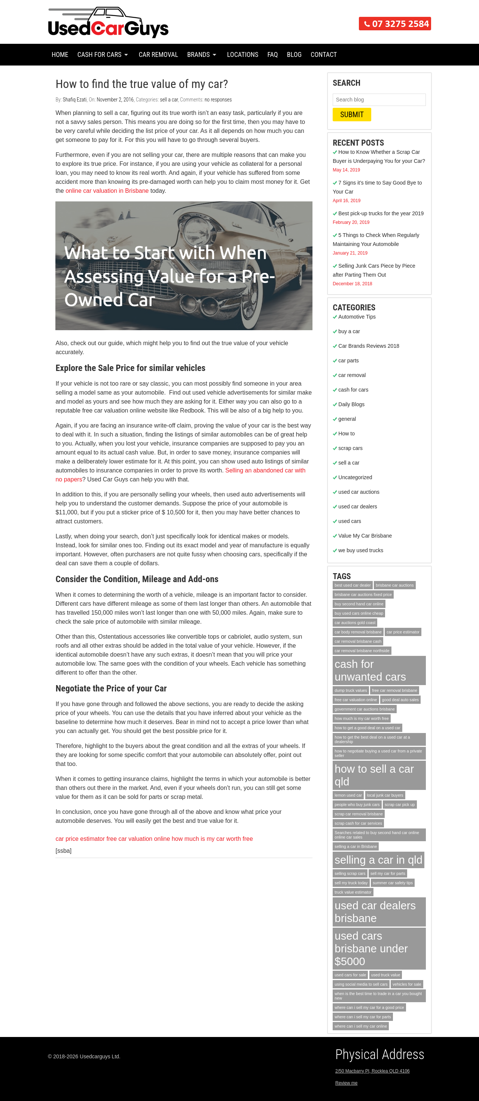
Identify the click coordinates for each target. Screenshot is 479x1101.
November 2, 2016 (115, 100)
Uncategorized (355, 477)
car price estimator (80, 839)
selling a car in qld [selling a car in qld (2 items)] (378, 860)
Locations (242, 54)
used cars (349, 521)
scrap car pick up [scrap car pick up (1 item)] (400, 804)
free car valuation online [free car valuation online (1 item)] (356, 699)
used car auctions (358, 492)
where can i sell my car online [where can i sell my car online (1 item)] (361, 1026)
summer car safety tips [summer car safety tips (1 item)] (393, 883)
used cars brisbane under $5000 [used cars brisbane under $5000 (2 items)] (371, 948)
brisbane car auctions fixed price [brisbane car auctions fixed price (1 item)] (363, 594)
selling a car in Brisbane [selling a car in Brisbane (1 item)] (356, 846)
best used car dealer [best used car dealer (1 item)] (353, 585)
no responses (218, 100)
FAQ (272, 54)
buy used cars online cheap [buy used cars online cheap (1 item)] (359, 613)
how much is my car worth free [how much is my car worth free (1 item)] (362, 718)
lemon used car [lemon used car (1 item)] (348, 795)
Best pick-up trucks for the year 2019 (381, 213)
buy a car (349, 331)
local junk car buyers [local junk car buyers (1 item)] (385, 795)
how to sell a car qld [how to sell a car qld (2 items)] (374, 775)
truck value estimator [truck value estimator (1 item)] (353, 892)
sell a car (169, 100)
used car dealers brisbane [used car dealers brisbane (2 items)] (375, 911)
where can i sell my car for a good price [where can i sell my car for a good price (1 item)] (369, 1007)
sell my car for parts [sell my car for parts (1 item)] (387, 873)
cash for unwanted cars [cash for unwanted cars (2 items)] (370, 670)
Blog (294, 54)
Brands (198, 54)
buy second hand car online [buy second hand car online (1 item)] (359, 604)
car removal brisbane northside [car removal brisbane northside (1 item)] (362, 650)
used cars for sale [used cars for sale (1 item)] (350, 975)
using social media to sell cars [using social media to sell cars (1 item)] (361, 984)
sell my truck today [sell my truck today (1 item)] (351, 883)
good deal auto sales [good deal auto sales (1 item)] (400, 699)
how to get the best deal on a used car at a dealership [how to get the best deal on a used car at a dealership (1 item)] (372, 739)
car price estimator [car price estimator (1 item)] (403, 632)
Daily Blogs (351, 404)
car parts (348, 361)
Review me (346, 1083)
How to (346, 434)
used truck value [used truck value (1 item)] (385, 975)
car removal (352, 375)
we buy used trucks (360, 550)
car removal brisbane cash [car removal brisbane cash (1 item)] (358, 641)
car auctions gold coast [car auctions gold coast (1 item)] (355, 622)
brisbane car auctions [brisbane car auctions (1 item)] (395, 585)
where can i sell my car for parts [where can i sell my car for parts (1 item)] (363, 1017)
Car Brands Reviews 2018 (368, 346)
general (347, 419)
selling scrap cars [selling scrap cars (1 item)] (350, 873)
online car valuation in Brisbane (107, 191)
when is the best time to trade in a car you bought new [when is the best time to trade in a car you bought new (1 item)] (378, 995)
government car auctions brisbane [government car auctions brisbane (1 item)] (365, 709)
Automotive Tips (357, 317)
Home (60, 54)
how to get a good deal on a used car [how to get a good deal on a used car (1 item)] (367, 728)
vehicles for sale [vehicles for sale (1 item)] (407, 984)
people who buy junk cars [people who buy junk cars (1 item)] (357, 804)
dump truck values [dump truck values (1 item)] (351, 690)
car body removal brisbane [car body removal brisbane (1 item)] (358, 632)
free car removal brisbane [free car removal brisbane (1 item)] (394, 690)
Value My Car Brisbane (365, 536)
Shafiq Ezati (75, 100)
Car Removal (158, 54)
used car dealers (357, 507)
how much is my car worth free (212, 839)
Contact (324, 54)
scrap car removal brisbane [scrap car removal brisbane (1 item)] (359, 814)
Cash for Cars (99, 54)
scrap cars (350, 448)
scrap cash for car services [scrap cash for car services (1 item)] (358, 823)
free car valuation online (138, 839)
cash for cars (353, 390)
